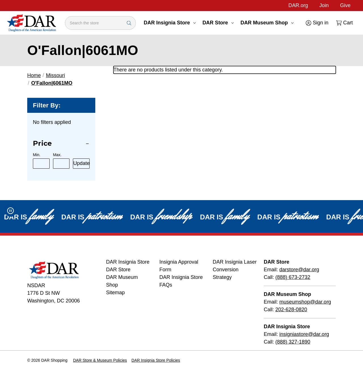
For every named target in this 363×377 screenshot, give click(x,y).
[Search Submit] (129, 23)
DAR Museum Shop (267, 23)
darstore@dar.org (299, 269)
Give (345, 5)
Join (324, 5)
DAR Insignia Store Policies (156, 360)
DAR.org (298, 5)
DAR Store (218, 23)
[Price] (61, 143)
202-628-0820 (291, 309)
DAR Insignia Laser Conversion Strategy (235, 269)
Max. (57, 155)
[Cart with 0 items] (344, 22)
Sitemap (115, 292)
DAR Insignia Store (170, 23)
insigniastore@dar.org (304, 334)
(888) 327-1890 (292, 342)
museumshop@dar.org (305, 302)
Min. (36, 155)
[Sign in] (316, 22)
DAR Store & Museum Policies (100, 360)
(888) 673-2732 (292, 277)
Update (81, 163)
